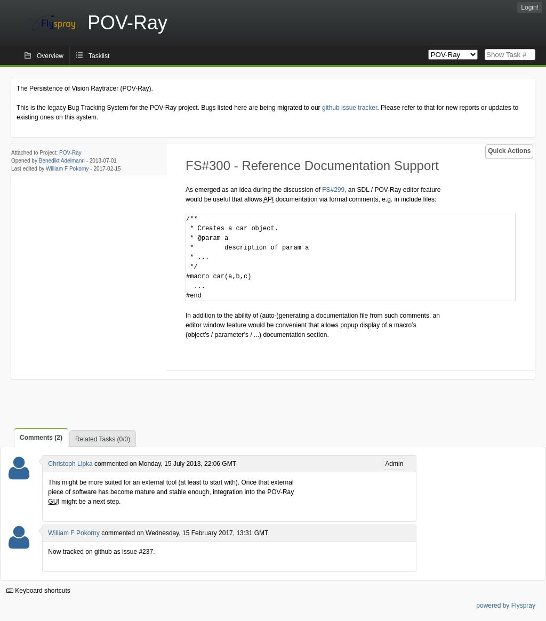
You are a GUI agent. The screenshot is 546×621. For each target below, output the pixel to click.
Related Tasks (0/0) (102, 439)
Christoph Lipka (70, 463)
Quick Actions (509, 151)
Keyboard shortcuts (38, 590)
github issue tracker (349, 107)
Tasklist (99, 56)
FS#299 (333, 189)
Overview (50, 56)
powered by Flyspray (505, 605)
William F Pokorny (67, 169)
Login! (530, 7)
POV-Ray (70, 153)
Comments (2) (41, 437)
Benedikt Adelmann (62, 161)
